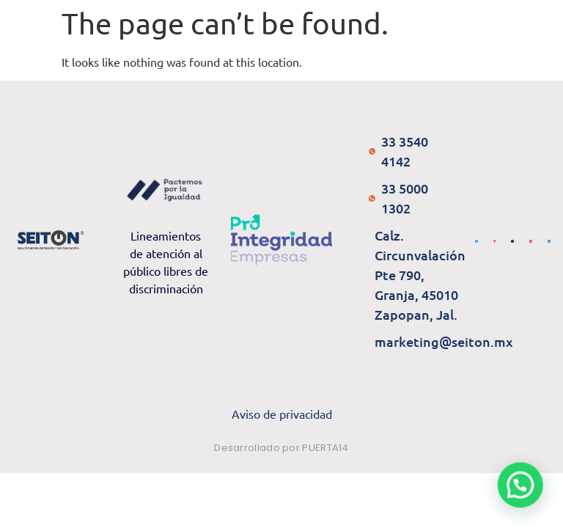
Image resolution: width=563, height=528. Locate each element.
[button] (519, 484)
